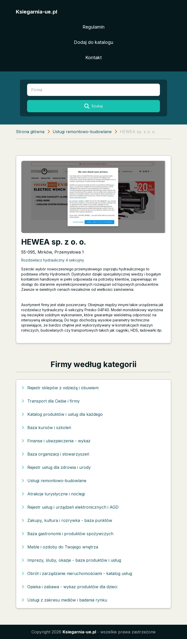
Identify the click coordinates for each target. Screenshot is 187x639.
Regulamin (93, 27)
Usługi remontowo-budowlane (82, 131)
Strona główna (30, 131)
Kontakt (93, 57)
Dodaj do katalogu (93, 42)
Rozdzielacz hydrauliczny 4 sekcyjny (52, 260)
